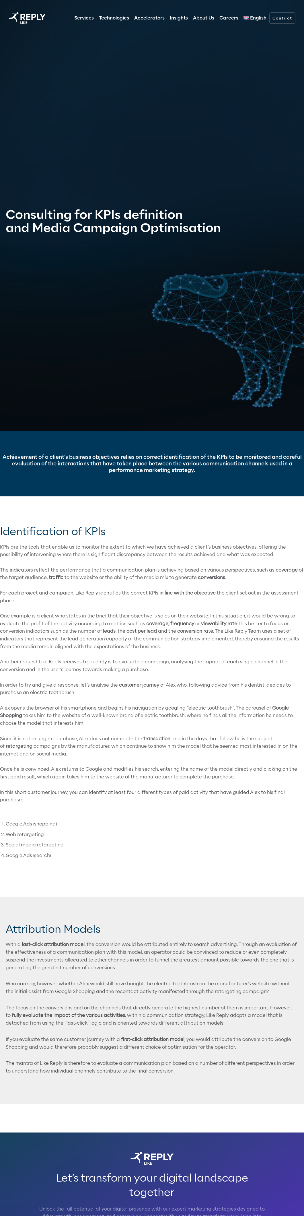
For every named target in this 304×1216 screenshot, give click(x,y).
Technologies (114, 18)
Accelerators (149, 18)
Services (84, 18)
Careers (228, 18)
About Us (203, 18)
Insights (179, 18)
